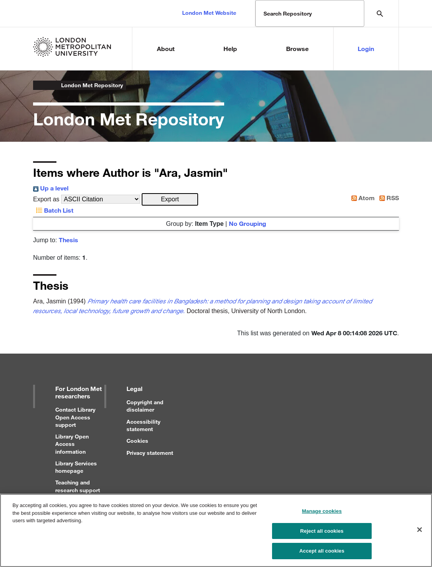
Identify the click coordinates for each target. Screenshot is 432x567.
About (166, 48)
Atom (361, 197)
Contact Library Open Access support (75, 417)
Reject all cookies (321, 531)
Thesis (68, 239)
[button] (170, 199)
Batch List (53, 210)
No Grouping (247, 223)
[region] (216, 530)
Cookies (137, 440)
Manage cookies (322, 511)
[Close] (419, 529)
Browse (297, 48)
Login (366, 48)
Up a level (50, 188)
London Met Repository (92, 85)
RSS (387, 197)
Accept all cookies (321, 551)
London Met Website (209, 12)
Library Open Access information (72, 443)
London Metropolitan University (39, 85)
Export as (46, 199)
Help (230, 48)
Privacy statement (149, 452)
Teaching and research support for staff (77, 489)
